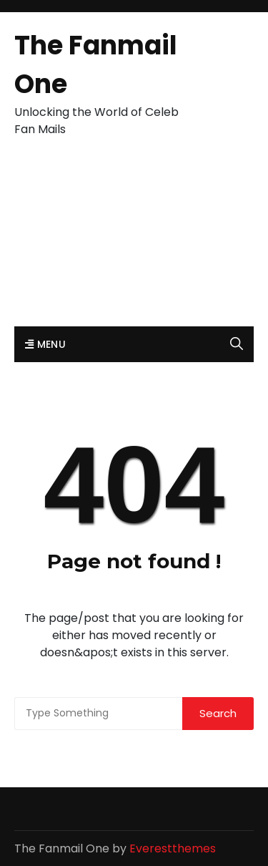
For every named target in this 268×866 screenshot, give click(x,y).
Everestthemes (172, 848)
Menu (45, 344)
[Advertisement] (134, 239)
